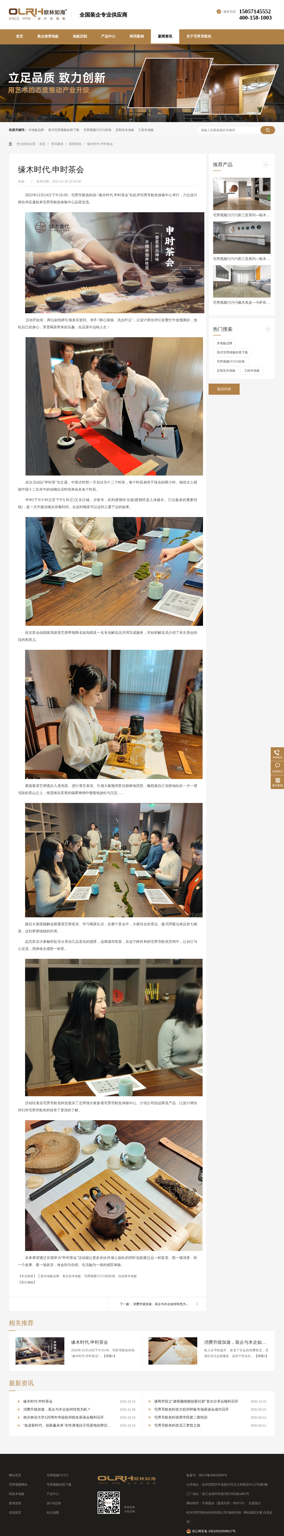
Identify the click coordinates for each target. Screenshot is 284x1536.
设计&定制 (54, 1503)
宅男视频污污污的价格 (100, 1276)
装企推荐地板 (48, 36)
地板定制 (80, 36)
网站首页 (15, 1475)
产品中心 (108, 36)
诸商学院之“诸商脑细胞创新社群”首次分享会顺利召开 (196, 1401)
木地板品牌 (36, 130)
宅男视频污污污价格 (97, 130)
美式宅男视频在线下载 (63, 130)
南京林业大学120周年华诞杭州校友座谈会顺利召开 (63, 1417)
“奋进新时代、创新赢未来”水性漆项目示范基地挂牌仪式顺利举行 (67, 1425)
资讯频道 (57, 144)
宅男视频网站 (18, 1484)
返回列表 (224, 389)
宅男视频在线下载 (59, 1484)
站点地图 (53, 1512)
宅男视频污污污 (57, 1475)
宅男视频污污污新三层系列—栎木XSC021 (242, 259)
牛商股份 (208, 1503)
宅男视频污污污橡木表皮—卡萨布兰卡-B (242, 302)
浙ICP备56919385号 (213, 1475)
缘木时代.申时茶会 (100, 144)
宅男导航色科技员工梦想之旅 (177, 1425)
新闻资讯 (165, 36)
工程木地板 (146, 130)
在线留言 (15, 1512)
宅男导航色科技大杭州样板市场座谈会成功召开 (191, 1409)
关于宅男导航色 (198, 36)
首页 (19, 36)
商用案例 (137, 36)
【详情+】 (110, 1356)
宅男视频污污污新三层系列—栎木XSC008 (242, 215)
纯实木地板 (16, 1494)
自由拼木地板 (127, 1276)
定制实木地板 (125, 130)
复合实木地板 (72, 1276)
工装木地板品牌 (48, 1276)
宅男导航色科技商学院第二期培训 (180, 1417)
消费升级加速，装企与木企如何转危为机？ (162, 1304)
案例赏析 (15, 1503)
